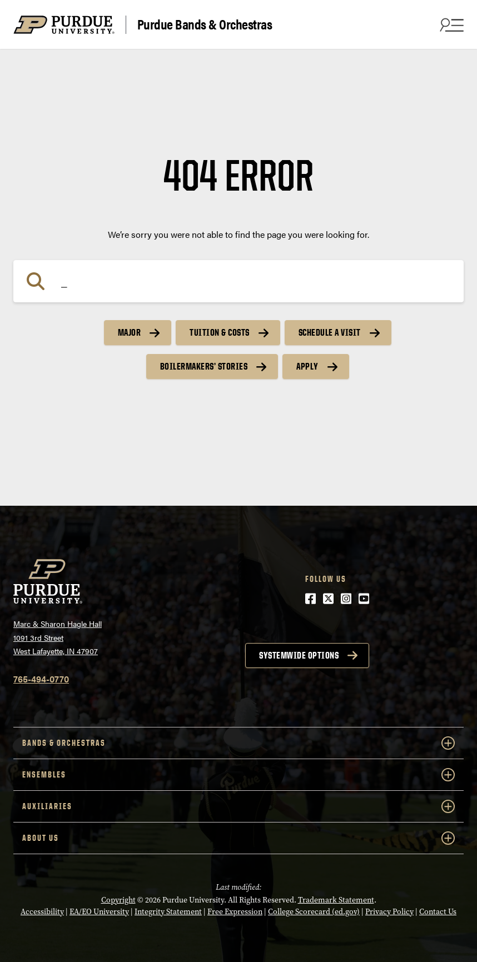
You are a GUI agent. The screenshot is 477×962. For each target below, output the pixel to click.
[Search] (238, 281)
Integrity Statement (168, 911)
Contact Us (437, 911)
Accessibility (42, 911)
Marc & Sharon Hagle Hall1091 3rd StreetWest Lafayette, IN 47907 (57, 637)
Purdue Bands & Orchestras (204, 24)
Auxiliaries (238, 806)
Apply (307, 366)
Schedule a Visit (330, 332)
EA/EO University (99, 911)
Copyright (118, 900)
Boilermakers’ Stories (204, 366)
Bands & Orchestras (238, 743)
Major (129, 332)
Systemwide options (299, 655)
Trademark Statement (336, 900)
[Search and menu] (450, 24)
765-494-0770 (41, 678)
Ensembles (238, 774)
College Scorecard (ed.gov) (314, 911)
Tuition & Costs (220, 332)
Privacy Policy (389, 911)
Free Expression (234, 911)
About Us (238, 838)
